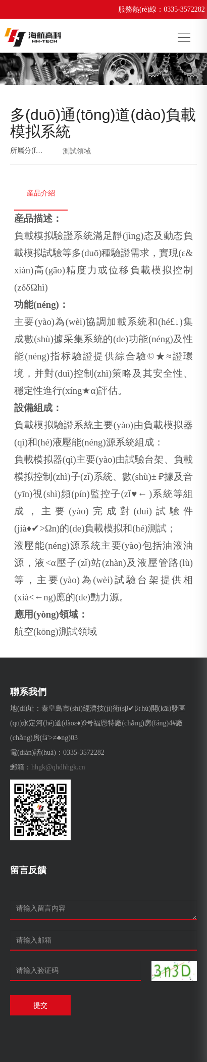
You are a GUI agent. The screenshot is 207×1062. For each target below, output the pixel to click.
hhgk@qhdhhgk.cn (58, 767)
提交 (40, 1005)
